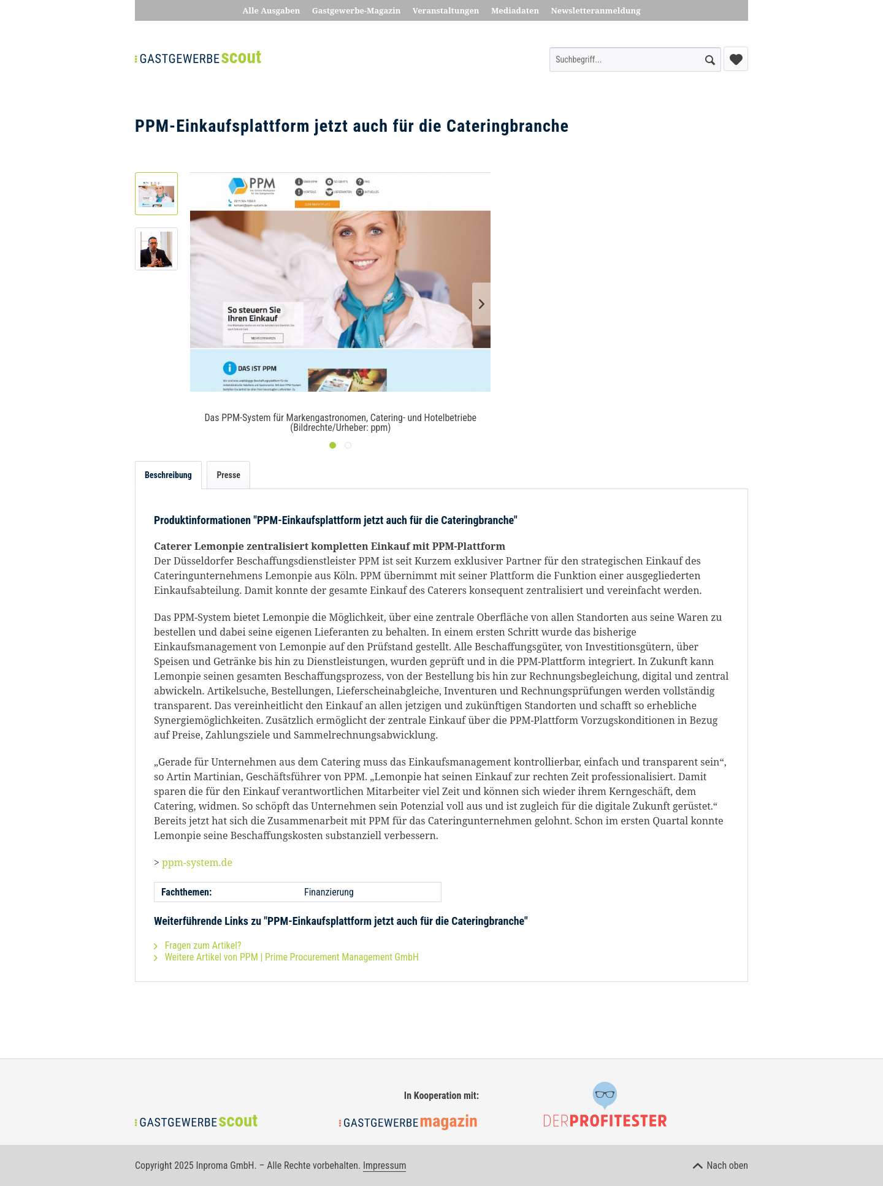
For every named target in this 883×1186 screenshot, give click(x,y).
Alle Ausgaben (271, 10)
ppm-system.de (197, 862)
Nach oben (720, 1165)
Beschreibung (168, 475)
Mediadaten (515, 10)
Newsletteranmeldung (596, 10)
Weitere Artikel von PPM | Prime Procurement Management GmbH (286, 957)
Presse (228, 475)
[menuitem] (635, 59)
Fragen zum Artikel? (198, 945)
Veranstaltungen (446, 10)
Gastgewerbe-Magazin (356, 10)
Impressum (385, 1165)
